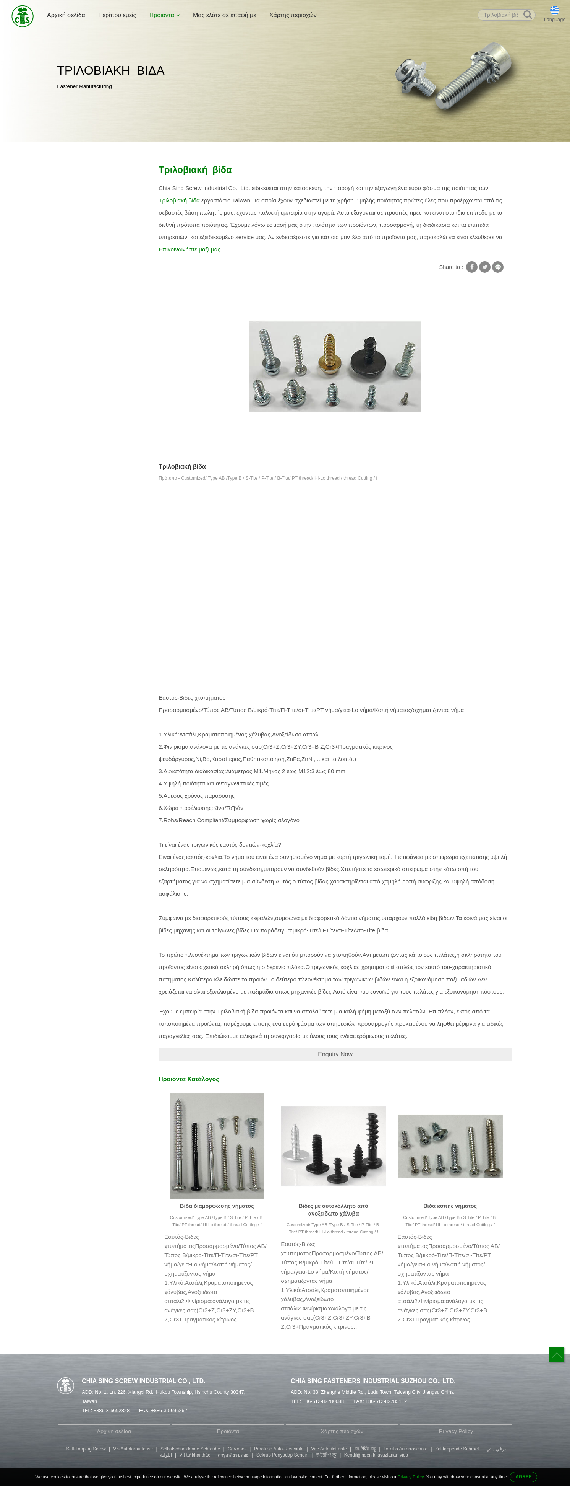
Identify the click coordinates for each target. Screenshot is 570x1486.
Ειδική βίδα (75, 233)
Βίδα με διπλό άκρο (85, 262)
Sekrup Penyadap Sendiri (282, 1455)
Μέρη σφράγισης (82, 331)
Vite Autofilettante (329, 1449)
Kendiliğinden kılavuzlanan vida (376, 1455)
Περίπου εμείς (117, 15)
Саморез (237, 1449)
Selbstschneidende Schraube (190, 1449)
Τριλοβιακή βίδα (217, 150)
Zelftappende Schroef (457, 1449)
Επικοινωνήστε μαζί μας (189, 249)
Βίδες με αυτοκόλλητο (165, 150)
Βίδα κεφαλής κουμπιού (91, 316)
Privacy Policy (456, 1431)
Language (555, 20)
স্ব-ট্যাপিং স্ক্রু (326, 1455)
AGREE (523, 1476)
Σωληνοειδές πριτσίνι (87, 247)
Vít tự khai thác (195, 1455)
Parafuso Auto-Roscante (279, 1449)
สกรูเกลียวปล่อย (233, 1455)
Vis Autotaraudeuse (133, 1449)
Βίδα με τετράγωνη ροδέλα (94, 188)
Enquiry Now (335, 1054)
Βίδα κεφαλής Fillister (88, 301)
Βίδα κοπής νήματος (450, 1206)
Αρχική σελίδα (66, 15)
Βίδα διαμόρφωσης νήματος (217, 1206)
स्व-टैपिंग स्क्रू (365, 1449)
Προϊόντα (164, 15)
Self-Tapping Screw (85, 1449)
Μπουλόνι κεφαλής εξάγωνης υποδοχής (97, 282)
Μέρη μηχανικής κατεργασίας (97, 346)
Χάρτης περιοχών (293, 15)
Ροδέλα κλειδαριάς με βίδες (95, 203)
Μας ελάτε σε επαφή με (224, 15)
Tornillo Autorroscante (406, 1449)
